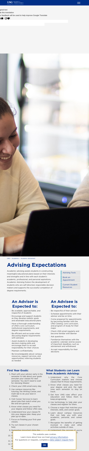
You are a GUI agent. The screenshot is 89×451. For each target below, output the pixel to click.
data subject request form (61, 440)
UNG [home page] (8, 258)
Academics (15, 258)
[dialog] (44, 440)
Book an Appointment (69, 278)
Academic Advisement (28, 258)
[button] (79, 2)
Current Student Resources (70, 286)
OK (44, 445)
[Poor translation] (7, 18)
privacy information (59, 437)
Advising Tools (69, 272)
